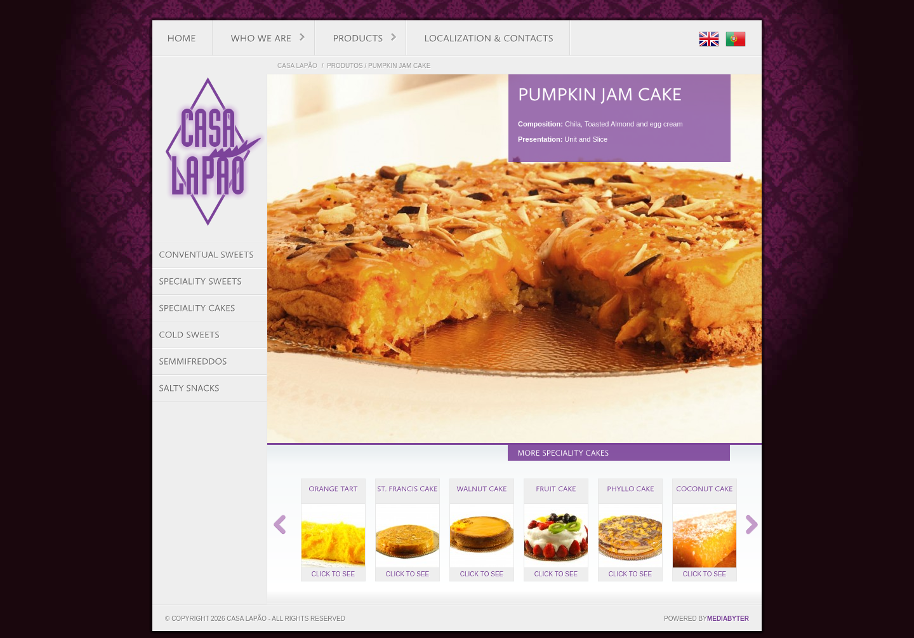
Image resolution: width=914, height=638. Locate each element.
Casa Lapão (297, 65)
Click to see (333, 574)
